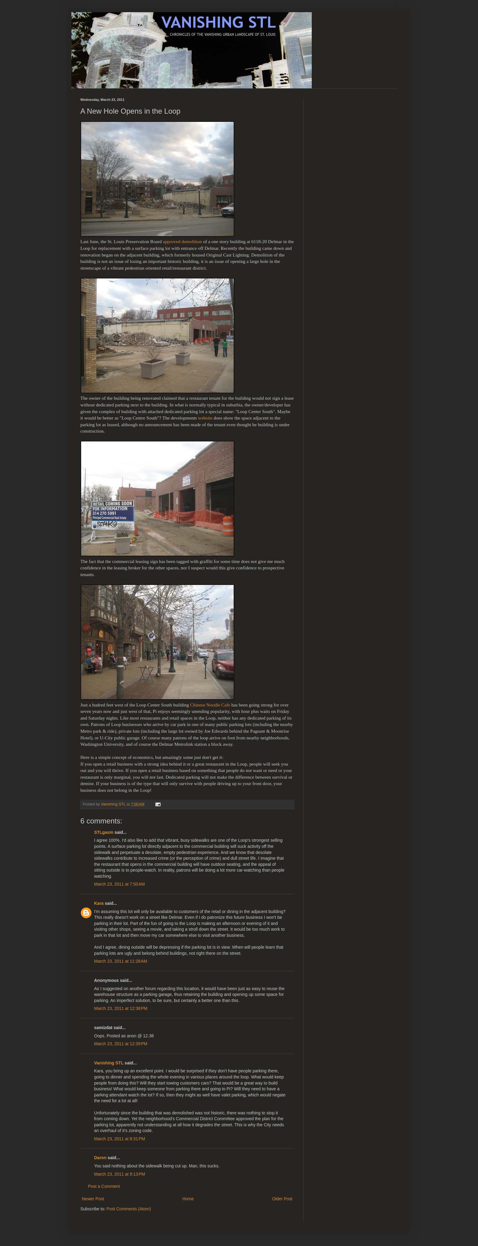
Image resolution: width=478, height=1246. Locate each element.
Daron (100, 1157)
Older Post (282, 1198)
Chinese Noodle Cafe (210, 704)
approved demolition (182, 241)
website (205, 417)
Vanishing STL (109, 1062)
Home (188, 1198)
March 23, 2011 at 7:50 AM (119, 884)
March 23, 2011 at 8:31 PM (119, 1138)
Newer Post (93, 1198)
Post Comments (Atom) (128, 1208)
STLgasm (103, 832)
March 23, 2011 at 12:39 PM (121, 1043)
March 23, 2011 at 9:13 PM (119, 1174)
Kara (99, 903)
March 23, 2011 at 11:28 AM (120, 961)
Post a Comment (104, 1186)
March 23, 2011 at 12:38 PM (121, 1008)
